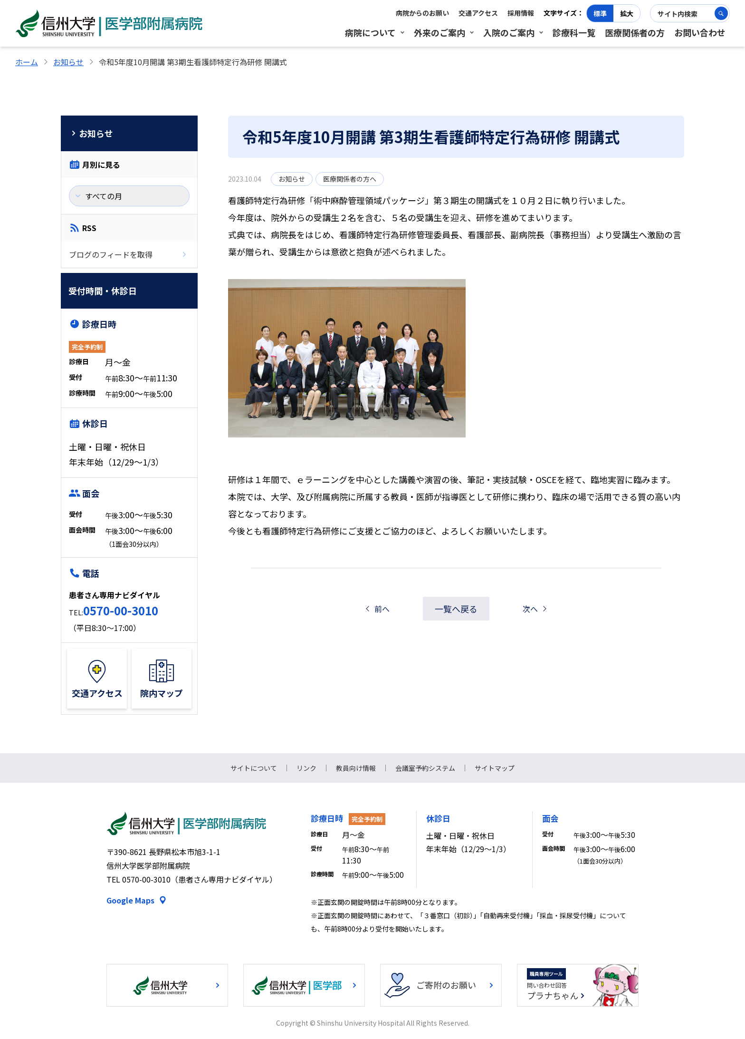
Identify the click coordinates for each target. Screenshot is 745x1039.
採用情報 (520, 13)
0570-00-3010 (120, 610)
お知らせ (68, 62)
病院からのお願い (422, 13)
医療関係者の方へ (349, 179)
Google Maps (130, 900)
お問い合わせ (700, 32)
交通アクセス (478, 13)
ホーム (26, 62)
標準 (600, 13)
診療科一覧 (574, 32)
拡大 (626, 13)
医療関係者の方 (635, 32)
